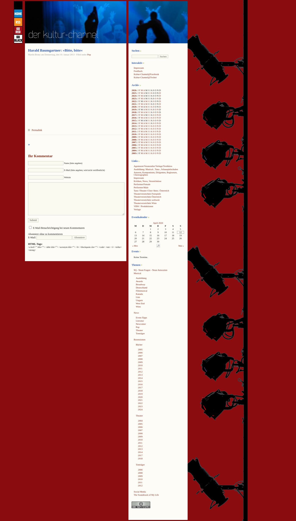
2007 (134, 142)
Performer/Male (141, 187)
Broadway (140, 284)
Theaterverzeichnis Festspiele (147, 193)
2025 (134, 93)
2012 (134, 128)
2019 (134, 109)
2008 (134, 139)
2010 (134, 134)
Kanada (139, 294)
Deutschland (141, 287)
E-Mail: (50, 237)
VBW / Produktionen (143, 206)
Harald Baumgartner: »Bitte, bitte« (55, 50)
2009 (134, 137)
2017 (134, 115)
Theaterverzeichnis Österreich (147, 196)
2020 (134, 106)
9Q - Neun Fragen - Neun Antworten (150, 270)
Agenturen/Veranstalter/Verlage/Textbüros (153, 166)
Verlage (137, 209)
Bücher (139, 344)
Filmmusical (141, 290)
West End (140, 303)
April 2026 (158, 223)
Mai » (181, 245)
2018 (134, 112)
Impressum (139, 68)
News (136, 312)
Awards (139, 281)
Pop (89, 54)
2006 (134, 145)
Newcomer (141, 324)
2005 (134, 147)
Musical (137, 273)
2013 (134, 126)
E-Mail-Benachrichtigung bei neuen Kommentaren (59, 227)
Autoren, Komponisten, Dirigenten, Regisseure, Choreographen (155, 173)
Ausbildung (141, 278)
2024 (134, 95)
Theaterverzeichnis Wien (145, 203)
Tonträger (140, 333)
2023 (134, 98)
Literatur (140, 320)
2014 (134, 123)
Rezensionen (139, 339)
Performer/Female (142, 184)
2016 (134, 117)
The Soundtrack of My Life (146, 495)
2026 (134, 90)
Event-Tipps (141, 317)
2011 (134, 131)
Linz (138, 297)
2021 (134, 104)
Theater (139, 330)
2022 (134, 101)
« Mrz (135, 245)
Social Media (140, 491)
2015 (134, 120)
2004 (134, 150)
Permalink (37, 130)
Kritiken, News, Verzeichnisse (147, 181)
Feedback (138, 71)
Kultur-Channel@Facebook (146, 74)
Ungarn (139, 300)
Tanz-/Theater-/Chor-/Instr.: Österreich (151, 190)
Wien (138, 306)
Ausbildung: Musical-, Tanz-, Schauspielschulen (156, 169)
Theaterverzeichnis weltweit (147, 200)
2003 (134, 153)
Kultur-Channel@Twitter (145, 77)
